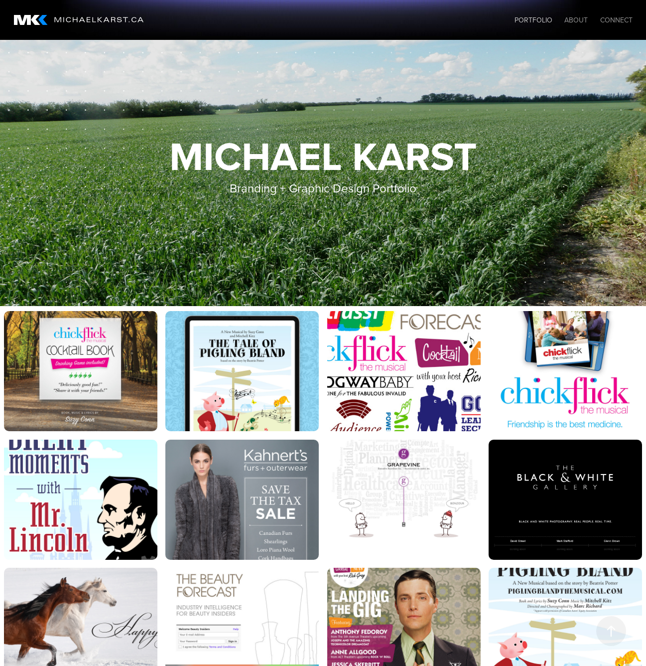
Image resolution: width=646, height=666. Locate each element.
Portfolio (533, 20)
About (576, 20)
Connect (616, 20)
